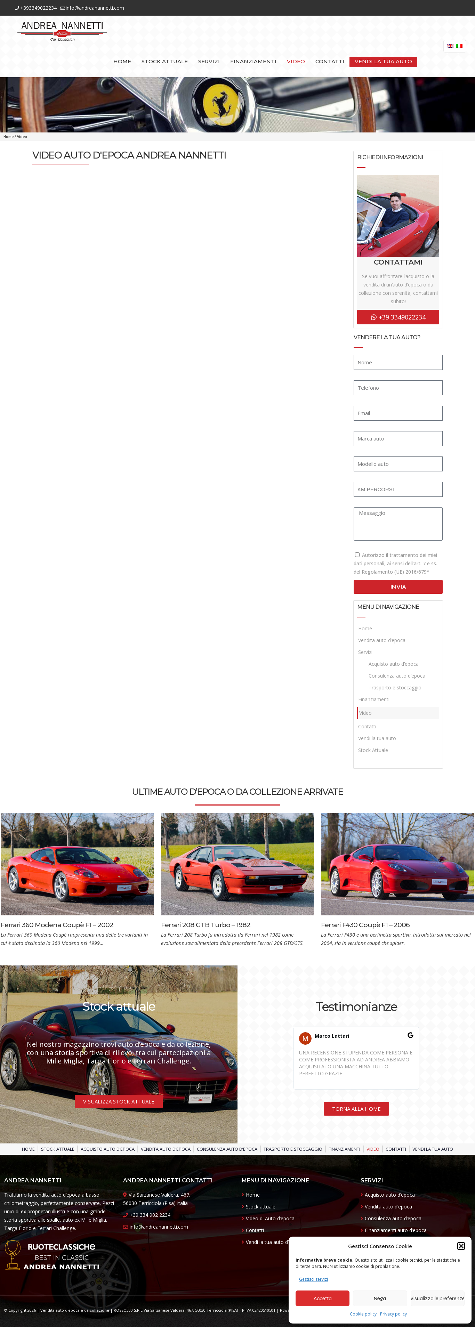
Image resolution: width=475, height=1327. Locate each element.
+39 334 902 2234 (150, 1215)
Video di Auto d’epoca (270, 1218)
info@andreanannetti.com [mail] (95, 8)
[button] (461, 1246)
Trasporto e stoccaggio (395, 687)
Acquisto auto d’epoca (394, 664)
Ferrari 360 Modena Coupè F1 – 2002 (57, 925)
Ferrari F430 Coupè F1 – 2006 (365, 925)
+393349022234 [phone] (38, 8)
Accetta (323, 1298)
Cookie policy (363, 1314)
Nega (380, 1298)
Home (8, 136)
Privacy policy (393, 1314)
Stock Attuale (373, 750)
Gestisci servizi (313, 1279)
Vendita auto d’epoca (381, 640)
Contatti (367, 726)
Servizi (365, 652)
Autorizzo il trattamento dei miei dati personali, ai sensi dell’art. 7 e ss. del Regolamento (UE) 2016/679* (395, 563)
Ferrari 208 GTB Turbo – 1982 (205, 925)
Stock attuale (260, 1206)
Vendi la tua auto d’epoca (274, 1242)
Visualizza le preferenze (438, 1298)
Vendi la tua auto (377, 738)
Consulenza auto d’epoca (397, 675)
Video (365, 713)
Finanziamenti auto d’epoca (396, 1230)
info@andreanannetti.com (159, 1226)
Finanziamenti (373, 699)
